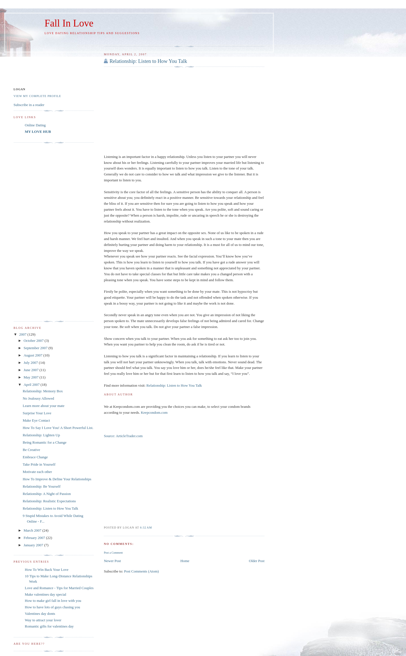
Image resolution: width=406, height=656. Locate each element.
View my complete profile (37, 96)
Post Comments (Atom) (141, 571)
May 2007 (31, 377)
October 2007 (34, 340)
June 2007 (31, 370)
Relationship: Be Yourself (41, 486)
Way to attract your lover (43, 620)
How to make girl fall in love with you (53, 600)
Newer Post (112, 561)
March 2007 (33, 530)
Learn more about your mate (43, 406)
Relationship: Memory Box (43, 391)
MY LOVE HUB (38, 131)
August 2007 (33, 355)
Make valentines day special (45, 594)
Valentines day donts (40, 613)
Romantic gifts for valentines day (49, 626)
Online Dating (35, 125)
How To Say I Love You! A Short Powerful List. (58, 428)
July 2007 (31, 362)
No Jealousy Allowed (38, 398)
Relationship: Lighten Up (41, 435)
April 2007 (32, 384)
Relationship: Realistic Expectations (49, 501)
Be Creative (31, 450)
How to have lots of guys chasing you (52, 607)
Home (184, 561)
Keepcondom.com (154, 412)
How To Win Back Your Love (47, 569)
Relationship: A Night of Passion (46, 494)
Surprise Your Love (37, 413)
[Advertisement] (170, 40)
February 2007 (35, 538)
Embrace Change (35, 457)
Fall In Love (69, 23)
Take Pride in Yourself (39, 464)
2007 (23, 334)
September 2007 (36, 348)
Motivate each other (37, 472)
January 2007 (34, 545)
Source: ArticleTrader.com (123, 436)
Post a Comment (113, 552)
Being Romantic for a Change (44, 442)
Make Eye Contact (36, 420)
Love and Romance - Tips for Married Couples (59, 588)
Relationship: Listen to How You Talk (148, 61)
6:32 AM (146, 527)
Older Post (256, 561)
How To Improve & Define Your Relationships (57, 479)
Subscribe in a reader (29, 105)
